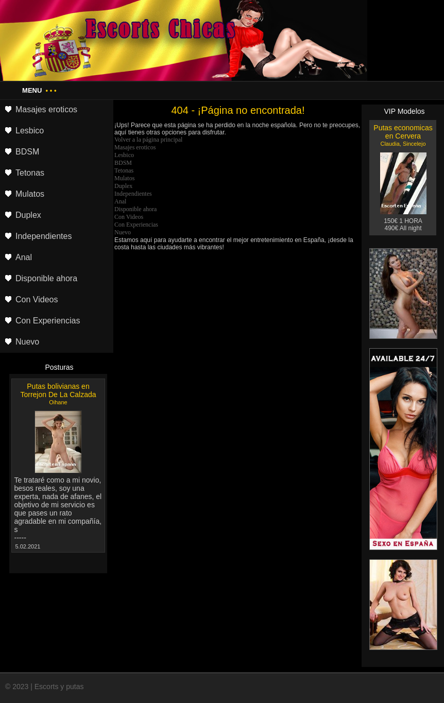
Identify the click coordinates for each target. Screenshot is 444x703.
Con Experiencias (136, 224)
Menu (39, 90)
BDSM (123, 162)
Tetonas (123, 170)
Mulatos (124, 178)
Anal (120, 201)
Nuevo (122, 232)
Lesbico (124, 155)
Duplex (123, 186)
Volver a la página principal (148, 139)
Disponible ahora (135, 209)
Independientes (133, 193)
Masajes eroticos (135, 147)
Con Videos (128, 216)
